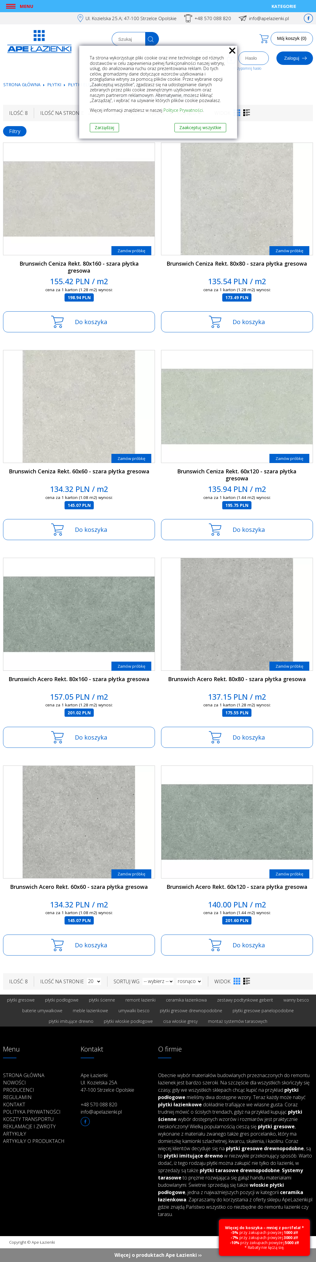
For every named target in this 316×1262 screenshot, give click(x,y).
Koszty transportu (28, 1119)
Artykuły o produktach (34, 1141)
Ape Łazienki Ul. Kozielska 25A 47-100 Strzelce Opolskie (107, 1082)
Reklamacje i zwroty (29, 1126)
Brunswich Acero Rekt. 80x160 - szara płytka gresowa (79, 679)
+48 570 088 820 (213, 18)
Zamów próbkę (131, 250)
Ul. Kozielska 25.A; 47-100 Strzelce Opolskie (131, 18)
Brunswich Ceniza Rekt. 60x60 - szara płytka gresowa (79, 471)
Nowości (14, 1082)
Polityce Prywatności (183, 110)
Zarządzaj (104, 127)
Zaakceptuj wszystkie (200, 127)
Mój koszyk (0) (292, 38)
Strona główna (21, 84)
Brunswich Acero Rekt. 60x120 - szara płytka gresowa (237, 886)
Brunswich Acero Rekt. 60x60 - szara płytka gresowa (79, 886)
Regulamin (17, 1097)
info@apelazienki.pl (269, 18)
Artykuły (14, 1133)
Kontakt (14, 1104)
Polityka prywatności (32, 1111)
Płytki (54, 84)
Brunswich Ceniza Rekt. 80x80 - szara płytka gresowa (237, 263)
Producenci (18, 1090)
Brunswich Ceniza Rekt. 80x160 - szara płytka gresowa (79, 267)
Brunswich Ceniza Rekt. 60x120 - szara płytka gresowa (237, 475)
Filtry (14, 131)
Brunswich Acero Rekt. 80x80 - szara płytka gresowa (237, 679)
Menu (26, 6)
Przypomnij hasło (247, 68)
